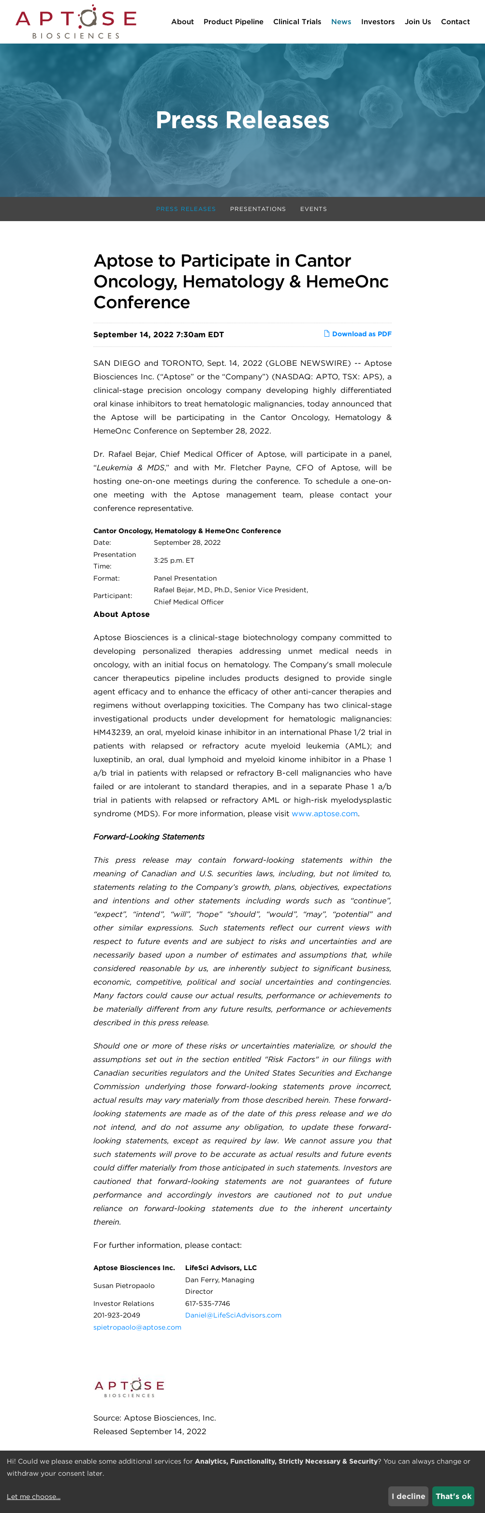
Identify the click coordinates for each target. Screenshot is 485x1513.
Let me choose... (33, 1496)
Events (313, 209)
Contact (455, 21)
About (182, 21)
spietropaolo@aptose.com (137, 1328)
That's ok (453, 1496)
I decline (409, 1496)
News (341, 21)
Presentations (258, 209)
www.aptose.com (325, 814)
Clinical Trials (297, 21)
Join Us (418, 21)
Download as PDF (357, 334)
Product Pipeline (234, 21)
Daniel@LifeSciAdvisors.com (233, 1316)
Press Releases (186, 209)
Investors (378, 21)
